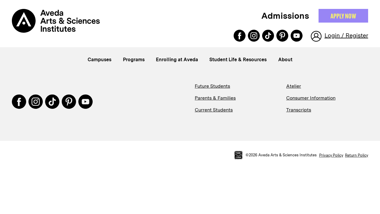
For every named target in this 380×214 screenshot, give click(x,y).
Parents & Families (215, 98)
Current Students (214, 110)
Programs (134, 59)
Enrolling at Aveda (177, 59)
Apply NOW (343, 16)
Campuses (99, 59)
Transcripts (298, 110)
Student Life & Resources (238, 59)
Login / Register (346, 35)
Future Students (212, 86)
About (285, 59)
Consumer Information (310, 98)
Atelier (293, 86)
